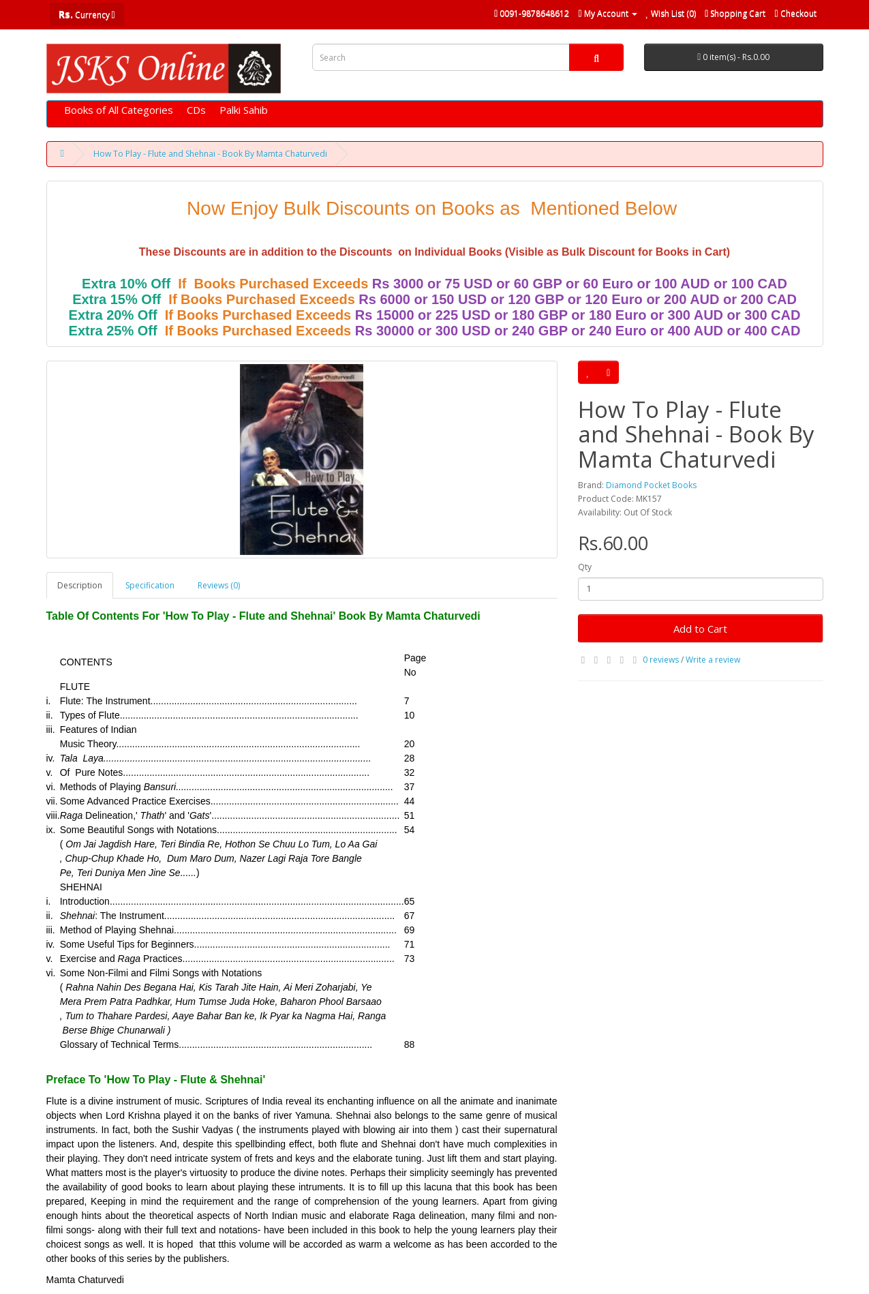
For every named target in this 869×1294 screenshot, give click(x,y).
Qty (585, 567)
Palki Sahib (243, 110)
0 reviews (661, 659)
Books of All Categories (118, 110)
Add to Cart (700, 628)
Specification (149, 585)
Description (79, 585)
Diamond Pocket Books (651, 485)
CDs (196, 110)
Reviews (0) (219, 585)
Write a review (713, 659)
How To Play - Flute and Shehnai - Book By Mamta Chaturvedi (210, 154)
